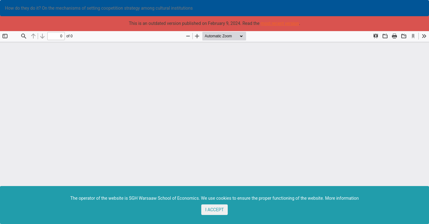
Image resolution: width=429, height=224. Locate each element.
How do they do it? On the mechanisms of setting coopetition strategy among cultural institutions (99, 8)
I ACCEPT (214, 209)
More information (342, 198)
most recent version (279, 23)
